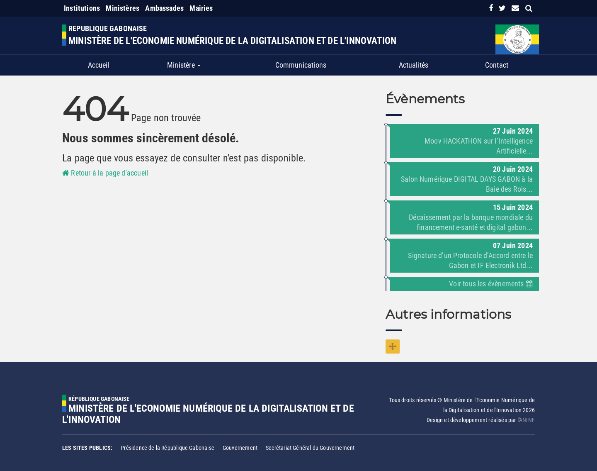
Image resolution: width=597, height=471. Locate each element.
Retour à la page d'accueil (105, 172)
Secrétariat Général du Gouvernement (310, 447)
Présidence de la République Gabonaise (167, 447)
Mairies (201, 8)
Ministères (122, 8)
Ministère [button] (184, 65)
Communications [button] (301, 65)
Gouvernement (240, 447)
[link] (491, 8)
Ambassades (164, 8)
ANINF (527, 420)
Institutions (82, 8)
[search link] (528, 8)
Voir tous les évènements (491, 283)
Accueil (98, 65)
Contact (496, 65)
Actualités (414, 65)
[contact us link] (515, 8)
